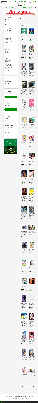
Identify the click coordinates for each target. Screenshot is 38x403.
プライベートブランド (8, 85)
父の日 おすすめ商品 (8, 79)
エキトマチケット (8, 133)
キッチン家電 (7, 20)
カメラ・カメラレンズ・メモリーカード (8, 26)
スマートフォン (7, 57)
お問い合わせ (7, 104)
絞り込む (10, 96)
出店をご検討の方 (20, 397)
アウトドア (7, 62)
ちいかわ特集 (7, 82)
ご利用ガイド (7, 106)
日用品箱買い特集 (8, 81)
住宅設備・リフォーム (8, 72)
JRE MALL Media (7, 130)
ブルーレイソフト (30, 6)
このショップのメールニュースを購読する (11, 109)
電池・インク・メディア (8, 44)
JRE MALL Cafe (7, 135)
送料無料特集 (7, 121)
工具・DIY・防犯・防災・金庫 (8, 41)
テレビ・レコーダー (8, 27)
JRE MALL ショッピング (4, 7)
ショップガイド (7, 102)
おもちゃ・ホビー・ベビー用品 (8, 51)
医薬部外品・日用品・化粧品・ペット (8, 38)
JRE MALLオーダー (8, 132)
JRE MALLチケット (8, 128)
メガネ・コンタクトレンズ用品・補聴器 (8, 64)
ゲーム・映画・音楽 (22, 6)
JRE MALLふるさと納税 (8, 126)
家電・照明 (7, 19)
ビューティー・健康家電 (8, 33)
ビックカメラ (16, 6)
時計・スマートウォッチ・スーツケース (8, 36)
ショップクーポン (8, 101)
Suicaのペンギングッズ (8, 117)
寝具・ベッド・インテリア (8, 47)
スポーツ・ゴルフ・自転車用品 (8, 60)
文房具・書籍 (7, 56)
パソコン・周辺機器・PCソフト (8, 23)
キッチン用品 (7, 69)
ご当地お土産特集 (8, 119)
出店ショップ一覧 (10, 6)
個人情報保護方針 (26, 397)
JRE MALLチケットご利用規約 (13, 397)
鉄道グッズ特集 (7, 116)
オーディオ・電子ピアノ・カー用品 (8, 30)
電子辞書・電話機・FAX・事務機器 (8, 54)
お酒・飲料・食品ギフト (8, 67)
